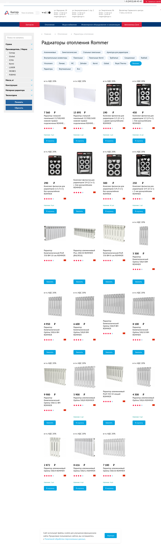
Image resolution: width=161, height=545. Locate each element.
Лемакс (62, 63)
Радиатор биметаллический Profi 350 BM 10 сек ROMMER (54, 253)
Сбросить (19, 108)
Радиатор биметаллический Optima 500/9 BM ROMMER (111, 325)
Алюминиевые (50, 52)
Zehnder (83, 63)
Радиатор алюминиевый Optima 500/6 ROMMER (143, 398)
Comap (12, 53)
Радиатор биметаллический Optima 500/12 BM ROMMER (52, 401)
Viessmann (48, 63)
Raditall (144, 58)
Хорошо (110, 535)
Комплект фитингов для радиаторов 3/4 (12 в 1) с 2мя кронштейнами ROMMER (83, 184)
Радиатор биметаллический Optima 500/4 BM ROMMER (140, 260)
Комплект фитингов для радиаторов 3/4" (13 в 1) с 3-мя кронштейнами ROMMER (143, 190)
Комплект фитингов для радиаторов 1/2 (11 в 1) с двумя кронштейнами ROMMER (113, 119)
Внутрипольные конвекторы (55, 58)
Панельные (78, 58)
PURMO (12, 75)
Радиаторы (48, 69)
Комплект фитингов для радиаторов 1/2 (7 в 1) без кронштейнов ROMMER (54, 190)
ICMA (11, 60)
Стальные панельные (91, 52)
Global (12, 56)
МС (72, 63)
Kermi (11, 64)
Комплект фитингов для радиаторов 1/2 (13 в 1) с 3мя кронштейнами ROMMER (143, 119)
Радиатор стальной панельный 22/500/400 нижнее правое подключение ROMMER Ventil (54, 119)
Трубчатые (114, 58)
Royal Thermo (120, 63)
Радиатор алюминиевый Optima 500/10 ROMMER (114, 469)
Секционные (130, 58)
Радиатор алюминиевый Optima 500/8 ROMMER (84, 398)
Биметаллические (69, 52)
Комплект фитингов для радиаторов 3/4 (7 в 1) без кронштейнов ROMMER (113, 190)
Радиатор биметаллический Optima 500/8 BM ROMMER (81, 331)
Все (78, 69)
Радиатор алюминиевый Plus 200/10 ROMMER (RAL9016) (84, 253)
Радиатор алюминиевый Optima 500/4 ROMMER (54, 469)
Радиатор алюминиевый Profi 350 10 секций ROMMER (114, 394)
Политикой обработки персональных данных (65, 539)
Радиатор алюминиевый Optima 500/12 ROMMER (84, 469)
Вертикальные (65, 69)
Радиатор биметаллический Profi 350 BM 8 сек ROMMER (113, 253)
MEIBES (12, 71)
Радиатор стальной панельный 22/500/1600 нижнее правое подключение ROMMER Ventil (84, 119)
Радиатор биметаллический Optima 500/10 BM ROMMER (141, 331)
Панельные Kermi (96, 58)
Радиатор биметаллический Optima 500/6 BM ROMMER (51, 331)
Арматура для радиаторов (117, 52)
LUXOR (12, 67)
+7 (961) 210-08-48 (125, 13)
